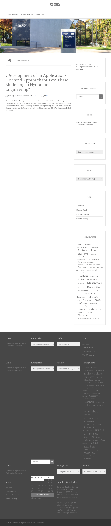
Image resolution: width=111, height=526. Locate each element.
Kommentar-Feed (82, 214)
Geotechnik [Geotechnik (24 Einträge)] (92, 270)
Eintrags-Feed (81, 210)
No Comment (36, 96)
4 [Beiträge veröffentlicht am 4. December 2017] (31, 483)
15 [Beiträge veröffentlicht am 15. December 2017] (45, 486)
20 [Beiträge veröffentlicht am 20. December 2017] (39, 488)
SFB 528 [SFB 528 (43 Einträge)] (93, 296)
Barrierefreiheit (12, 15)
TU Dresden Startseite (84, 125)
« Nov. (33, 498)
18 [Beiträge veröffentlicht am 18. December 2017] (32, 488)
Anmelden (80, 205)
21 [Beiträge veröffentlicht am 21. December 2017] (42, 488)
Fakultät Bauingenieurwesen (86, 122)
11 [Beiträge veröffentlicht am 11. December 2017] (32, 486)
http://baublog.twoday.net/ (67, 513)
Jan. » (39, 498)
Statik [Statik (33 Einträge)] (98, 300)
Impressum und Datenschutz (32, 15)
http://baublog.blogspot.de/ (67, 497)
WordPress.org (82, 219)
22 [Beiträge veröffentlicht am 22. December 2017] (45, 488)
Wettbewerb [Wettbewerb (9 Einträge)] (96, 318)
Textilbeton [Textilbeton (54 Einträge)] (95, 308)
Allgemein (49, 96)
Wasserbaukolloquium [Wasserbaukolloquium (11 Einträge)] (84, 318)
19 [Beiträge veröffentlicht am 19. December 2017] (35, 488)
